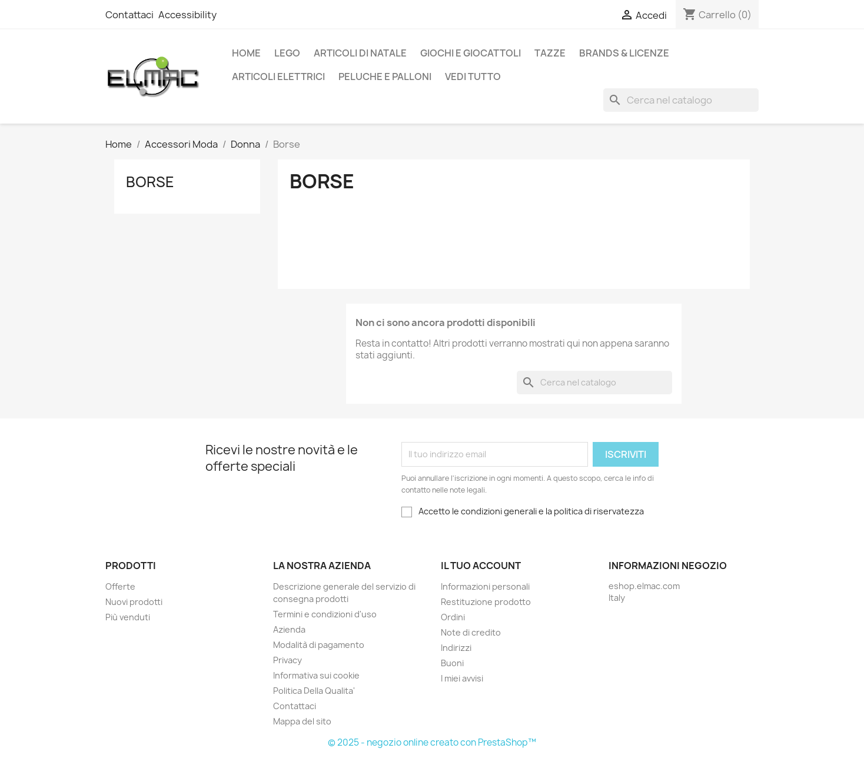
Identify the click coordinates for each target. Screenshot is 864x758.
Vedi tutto (473, 76)
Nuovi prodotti (133, 601)
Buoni (452, 663)
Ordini (453, 617)
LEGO (287, 52)
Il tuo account (481, 565)
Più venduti (127, 617)
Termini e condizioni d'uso (325, 614)
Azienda (289, 629)
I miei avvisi (462, 678)
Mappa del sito (302, 721)
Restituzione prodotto (486, 601)
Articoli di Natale (360, 52)
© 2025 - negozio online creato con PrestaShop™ (432, 742)
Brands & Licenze (624, 52)
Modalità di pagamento (318, 644)
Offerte (120, 586)
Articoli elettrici (278, 76)
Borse (150, 182)
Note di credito (471, 632)
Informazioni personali (485, 586)
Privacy (287, 660)
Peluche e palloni (384, 76)
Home (246, 52)
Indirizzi (456, 647)
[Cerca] (681, 100)
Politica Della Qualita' (314, 690)
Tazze (550, 52)
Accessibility (187, 14)
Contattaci (129, 14)
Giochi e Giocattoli (470, 52)
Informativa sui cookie (316, 675)
